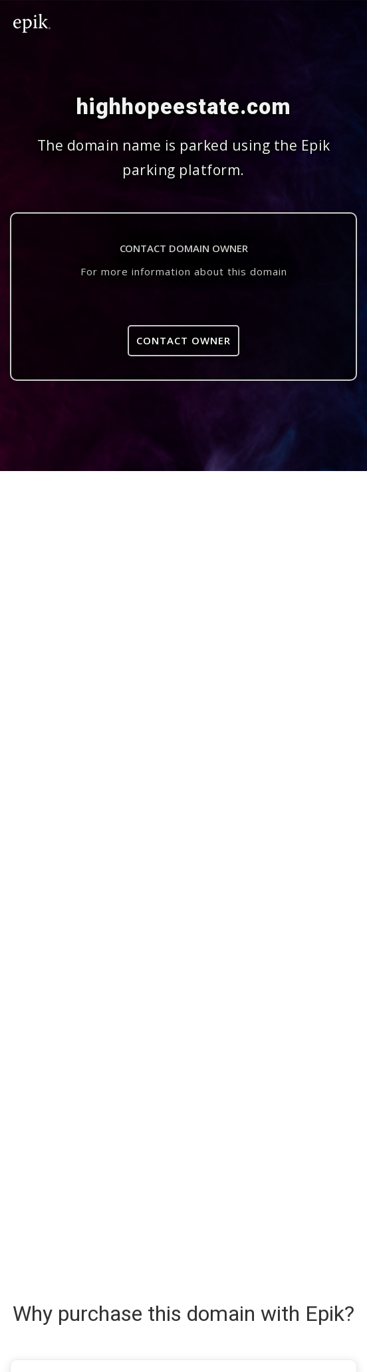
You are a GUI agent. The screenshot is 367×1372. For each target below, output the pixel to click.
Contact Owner (183, 340)
